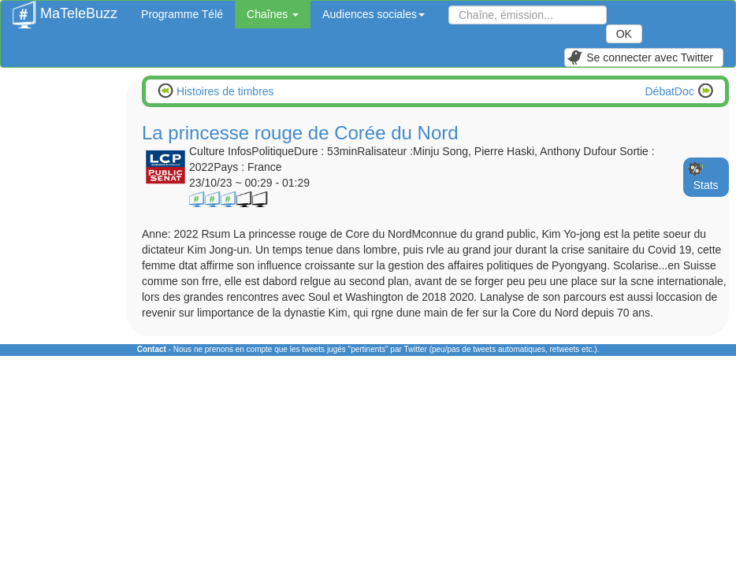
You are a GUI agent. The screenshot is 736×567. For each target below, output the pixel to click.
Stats (706, 185)
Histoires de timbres (223, 91)
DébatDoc (671, 91)
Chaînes (273, 14)
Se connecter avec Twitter (640, 57)
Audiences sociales (373, 14)
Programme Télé (182, 14)
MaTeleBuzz (65, 9)
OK (624, 34)
